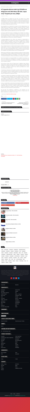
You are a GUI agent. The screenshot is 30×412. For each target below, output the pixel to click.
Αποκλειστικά (6, 249)
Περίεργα (18, 254)
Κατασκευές (6, 252)
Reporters (9, 260)
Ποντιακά (26, 254)
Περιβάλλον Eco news (18, 368)
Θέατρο (16, 341)
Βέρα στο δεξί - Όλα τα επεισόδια (11, 219)
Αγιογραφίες (3, 156)
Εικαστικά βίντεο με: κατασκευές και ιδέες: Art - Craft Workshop (11, 155)
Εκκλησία (12, 251)
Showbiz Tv (3, 305)
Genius (21, 257)
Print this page (3, 315)
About (14, 393)
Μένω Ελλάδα (16, 252)
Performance (3, 347)
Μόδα (20, 252)
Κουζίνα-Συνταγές (4, 294)
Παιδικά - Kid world (4, 299)
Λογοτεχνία (10, 252)
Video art (16, 346)
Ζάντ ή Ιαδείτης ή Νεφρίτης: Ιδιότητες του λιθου (13, 224)
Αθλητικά (2, 369)
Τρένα (16, 352)
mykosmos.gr (15, 195)
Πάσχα (14, 254)
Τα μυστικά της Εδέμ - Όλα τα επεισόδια (12, 215)
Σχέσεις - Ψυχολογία (18, 294)
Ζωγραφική (23, 251)
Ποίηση (2, 341)
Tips (25, 260)
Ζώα (20, 251)
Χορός (2, 346)
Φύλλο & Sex (3, 295)
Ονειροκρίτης (3, 254)
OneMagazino (15, 3)
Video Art (3, 262)
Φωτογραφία (3, 339)
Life (14, 259)
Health (25, 257)
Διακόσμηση (3, 251)
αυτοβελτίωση (16, 249)
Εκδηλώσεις (8, 251)
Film (18, 257)
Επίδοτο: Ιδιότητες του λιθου (10, 241)
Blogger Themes (12, 395)
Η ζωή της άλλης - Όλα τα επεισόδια (11, 210)
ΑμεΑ (2, 249)
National (3, 260)
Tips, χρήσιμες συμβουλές (5, 292)
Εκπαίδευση (16, 251)
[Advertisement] (15, 146)
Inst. (9, 259)
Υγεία (2, 296)
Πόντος (16, 366)
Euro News (7, 6)
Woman (7, 262)
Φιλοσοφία (2, 291)
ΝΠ (22, 252)
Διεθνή (2, 366)
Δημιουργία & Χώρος (22, 249)
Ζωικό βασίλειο (17, 302)
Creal (2, 257)
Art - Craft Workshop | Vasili (5, 331)
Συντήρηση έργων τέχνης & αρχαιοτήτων (7, 337)
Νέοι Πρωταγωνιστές (18, 340)
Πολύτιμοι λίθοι (17, 289)
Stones (17, 260)
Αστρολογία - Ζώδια (18, 295)
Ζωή (16, 292)
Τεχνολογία (17, 299)
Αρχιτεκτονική (3, 343)
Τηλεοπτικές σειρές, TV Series (19, 321)
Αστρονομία (11, 249)
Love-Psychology (19, 259)
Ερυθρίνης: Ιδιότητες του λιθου (11, 228)
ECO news (6, 257)
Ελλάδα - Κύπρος (3, 364)
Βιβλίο (16, 343)
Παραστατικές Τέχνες (9, 254)
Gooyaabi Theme (22, 395)
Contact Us (18, 393)
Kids (12, 259)
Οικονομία (25, 252)
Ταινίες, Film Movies (4, 321)
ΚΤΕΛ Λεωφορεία (3, 352)
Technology (21, 260)
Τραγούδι (16, 344)
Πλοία (2, 353)
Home (11, 393)
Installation (17, 347)
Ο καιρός (2, 368)
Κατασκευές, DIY (17, 337)
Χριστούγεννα (3, 301)
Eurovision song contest (5, 306)
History (3, 259)
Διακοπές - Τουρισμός (18, 298)
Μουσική (2, 344)
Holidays (6, 259)
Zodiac (11, 262)
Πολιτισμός (22, 254)
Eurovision (15, 257)
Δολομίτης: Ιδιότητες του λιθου (11, 237)
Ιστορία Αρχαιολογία (18, 336)
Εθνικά (16, 365)
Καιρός (3, 252)
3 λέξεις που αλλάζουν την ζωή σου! (11, 232)
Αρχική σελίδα (3, 6)
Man (23, 259)
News (6, 260)
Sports (14, 260)
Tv (27, 260)
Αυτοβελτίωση (17, 301)
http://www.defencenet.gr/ (11, 94)
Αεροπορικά (17, 353)
